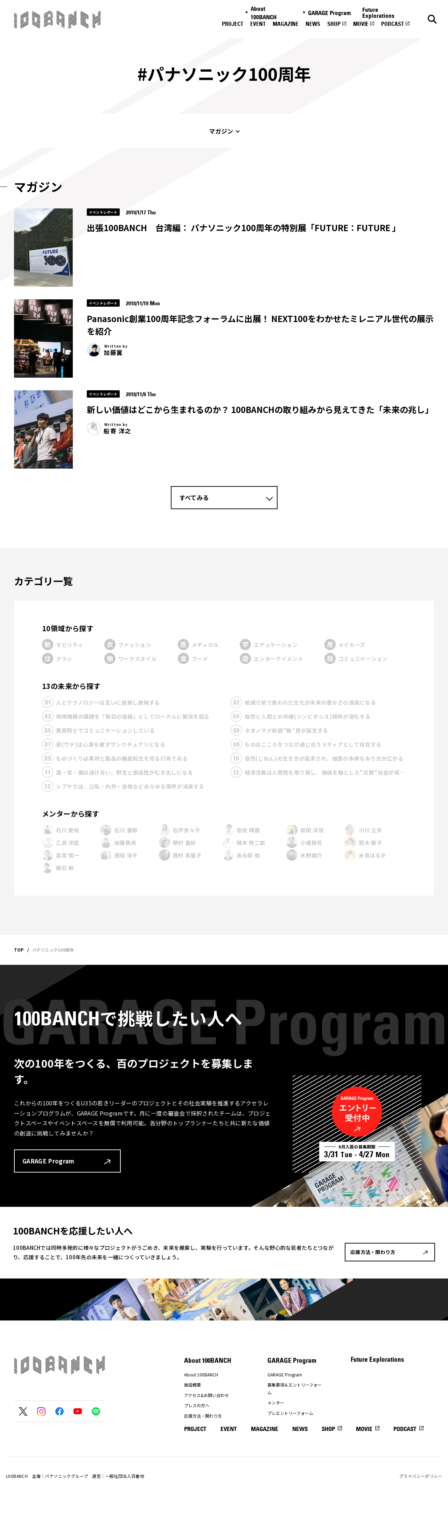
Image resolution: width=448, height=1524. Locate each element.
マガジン (221, 131)
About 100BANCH (263, 13)
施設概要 (192, 1385)
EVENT (258, 24)
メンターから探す (70, 814)
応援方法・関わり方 (203, 1416)
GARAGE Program (329, 12)
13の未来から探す (71, 686)
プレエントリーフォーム (290, 1413)
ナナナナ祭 (194, 1426)
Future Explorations (378, 12)
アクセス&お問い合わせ (206, 1395)
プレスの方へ (196, 1405)
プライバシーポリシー (420, 1499)
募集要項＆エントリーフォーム (294, 1388)
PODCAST (392, 24)
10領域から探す (67, 628)
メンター (275, 1402)
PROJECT (232, 24)
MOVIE (361, 24)
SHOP (334, 24)
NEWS (313, 24)
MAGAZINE (286, 24)
